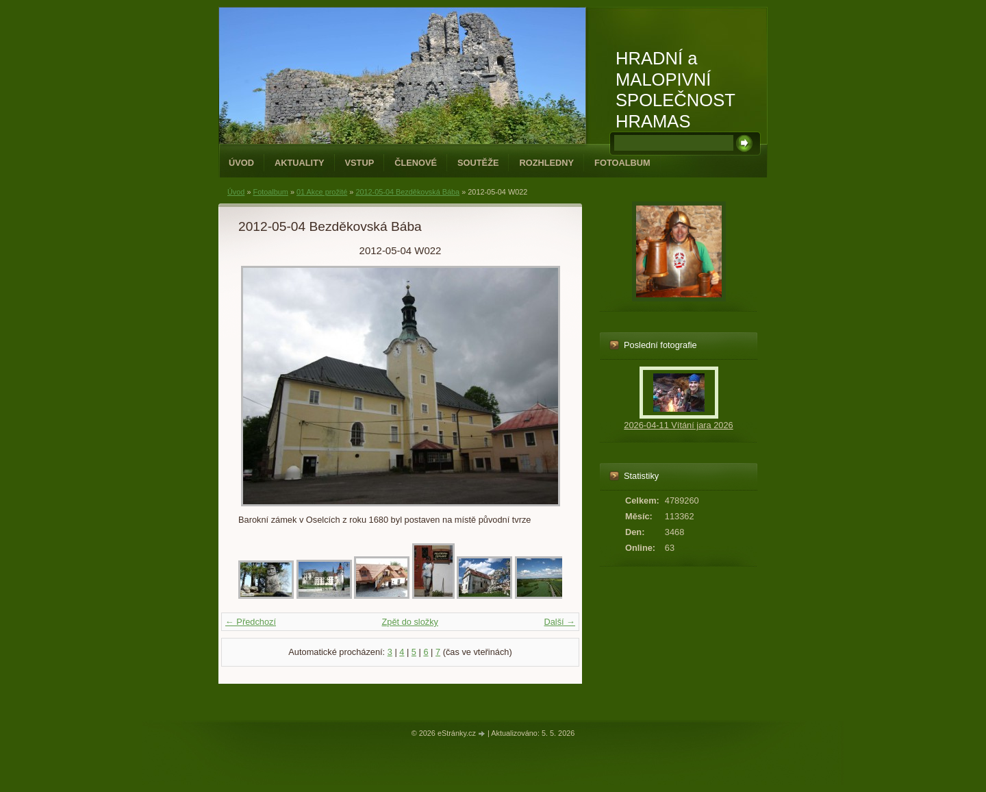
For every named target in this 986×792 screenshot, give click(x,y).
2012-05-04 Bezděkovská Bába (407, 192)
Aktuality (300, 163)
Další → (559, 622)
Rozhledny (546, 163)
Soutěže (477, 163)
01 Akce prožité (321, 192)
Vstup (360, 163)
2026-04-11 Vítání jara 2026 (678, 425)
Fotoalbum (622, 163)
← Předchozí (250, 622)
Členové (415, 163)
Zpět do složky (409, 622)
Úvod (241, 163)
